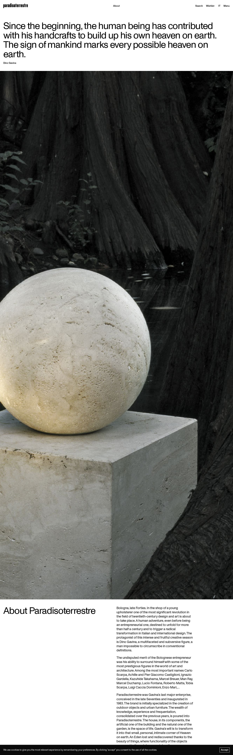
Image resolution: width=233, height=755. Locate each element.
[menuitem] (219, 6)
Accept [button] (224, 750)
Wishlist (210, 6)
